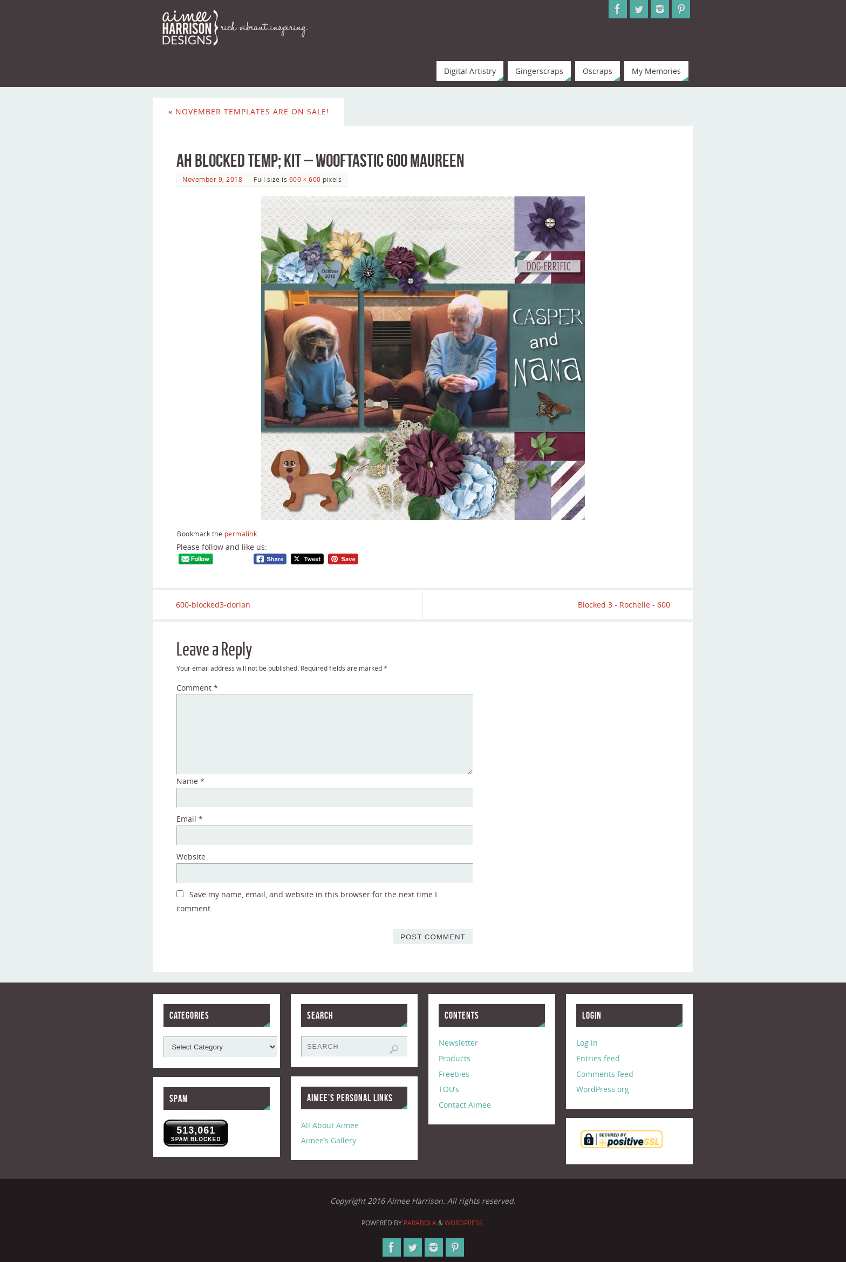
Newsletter (458, 1043)
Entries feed (598, 1058)
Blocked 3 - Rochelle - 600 (623, 604)
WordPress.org (602, 1089)
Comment (197, 688)
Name (190, 781)
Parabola (420, 1222)
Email (189, 819)
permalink (240, 533)
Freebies (454, 1074)
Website (191, 856)
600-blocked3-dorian (213, 604)
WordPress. (465, 1222)
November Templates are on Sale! (248, 111)
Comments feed (604, 1074)
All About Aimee (330, 1125)
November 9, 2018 (212, 179)
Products (454, 1058)
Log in (587, 1043)
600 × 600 (305, 179)
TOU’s (449, 1089)
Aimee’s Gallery (328, 1141)
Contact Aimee (465, 1105)
